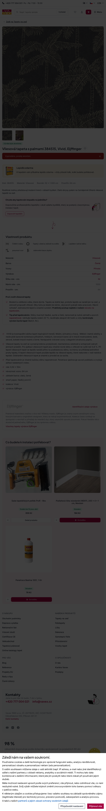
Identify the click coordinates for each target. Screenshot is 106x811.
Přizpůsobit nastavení (71, 806)
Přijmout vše (95, 806)
